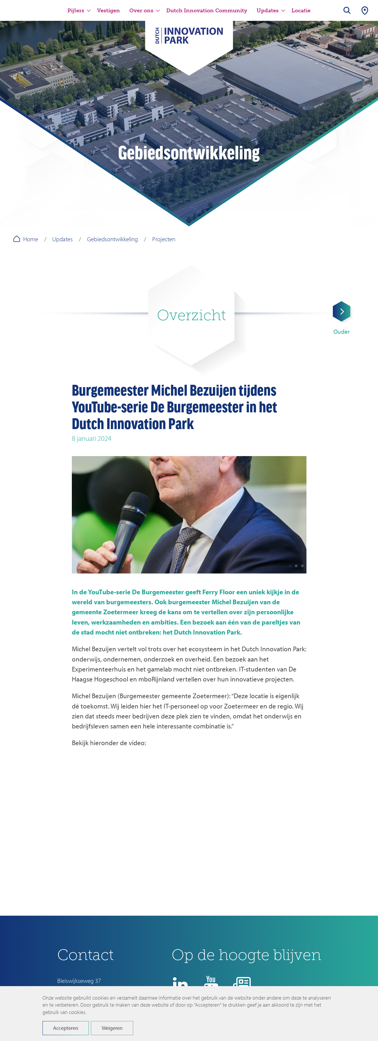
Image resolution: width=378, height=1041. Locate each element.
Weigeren (112, 1028)
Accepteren (65, 1028)
